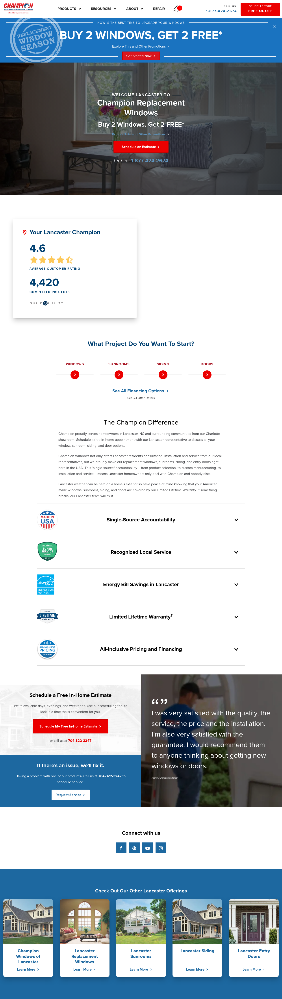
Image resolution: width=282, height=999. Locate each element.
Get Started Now (141, 57)
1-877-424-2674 (221, 8)
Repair (165, 9)
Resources (110, 8)
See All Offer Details (141, 399)
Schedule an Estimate (141, 148)
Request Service (71, 796)
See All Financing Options (141, 392)
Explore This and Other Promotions (141, 48)
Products (76, 8)
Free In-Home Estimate (70, 728)
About (142, 8)
